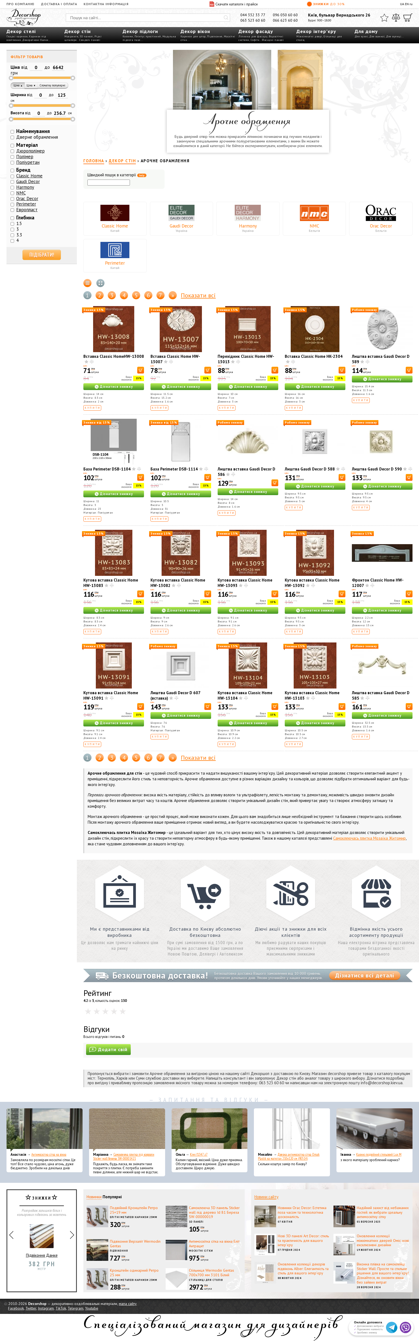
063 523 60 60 (252, 20)
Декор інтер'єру (316, 31)
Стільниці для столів (206, 1279)
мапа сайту (128, 1303)
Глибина (25, 217)
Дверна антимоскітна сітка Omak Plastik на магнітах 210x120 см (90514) (288, 1156)
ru (411, 4)
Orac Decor (381, 226)
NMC (314, 226)
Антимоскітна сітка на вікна (48, 1154)
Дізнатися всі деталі (364, 975)
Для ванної (377, 36)
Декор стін (77, 31)
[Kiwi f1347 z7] (210, 1130)
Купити (93, 407)
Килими (128, 36)
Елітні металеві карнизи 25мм (133, 1217)
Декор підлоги (140, 31)
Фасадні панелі (273, 40)
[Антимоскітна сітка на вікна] (44, 1130)
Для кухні (361, 36)
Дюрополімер (30, 151)
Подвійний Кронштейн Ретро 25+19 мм (134, 1210)
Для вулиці (393, 36)
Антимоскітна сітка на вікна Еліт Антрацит (214, 1243)
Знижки (326, 4)
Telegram (75, 1308)
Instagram (46, 1308)
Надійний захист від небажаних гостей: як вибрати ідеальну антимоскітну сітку (383, 1212)
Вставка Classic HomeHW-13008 (113, 356)
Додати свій (108, 1049)
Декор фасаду (255, 31)
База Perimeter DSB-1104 (107, 469)
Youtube (91, 1308)
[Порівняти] (396, 18)
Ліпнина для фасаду (252, 36)
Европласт (27, 210)
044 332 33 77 (252, 14)
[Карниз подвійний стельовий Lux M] (374, 1130)
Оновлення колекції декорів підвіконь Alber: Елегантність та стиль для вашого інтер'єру (303, 1269)
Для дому (366, 31)
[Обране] (384, 18)
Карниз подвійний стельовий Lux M (378, 1154)
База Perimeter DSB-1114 (174, 469)
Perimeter (115, 263)
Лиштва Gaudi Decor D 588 (310, 469)
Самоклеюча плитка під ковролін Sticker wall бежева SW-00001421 (123, 1156)
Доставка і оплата (59, 4)
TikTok (60, 1308)
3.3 (19, 235)
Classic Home (115, 226)
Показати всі (198, 295)
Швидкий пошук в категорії (116, 175)
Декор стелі (21, 31)
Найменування (33, 131)
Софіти (255, 40)
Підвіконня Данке (41, 1238)
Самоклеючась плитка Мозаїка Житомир (369, 838)
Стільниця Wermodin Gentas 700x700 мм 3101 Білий (211, 1272)
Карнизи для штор (193, 36)
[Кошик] (408, 18)
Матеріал (27, 145)
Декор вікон (195, 31)
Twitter (30, 1308)
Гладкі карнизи (17, 36)
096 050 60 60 (285, 14)
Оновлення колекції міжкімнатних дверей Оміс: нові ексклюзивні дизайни (383, 1240)
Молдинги (71, 36)
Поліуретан (28, 162)
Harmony (248, 226)
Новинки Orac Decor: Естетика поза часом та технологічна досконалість (302, 1212)
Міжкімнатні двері (309, 36)
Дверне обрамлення (37, 137)
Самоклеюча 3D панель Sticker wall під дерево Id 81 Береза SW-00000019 (214, 1212)
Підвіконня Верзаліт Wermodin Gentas (135, 1243)
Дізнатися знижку (116, 386)
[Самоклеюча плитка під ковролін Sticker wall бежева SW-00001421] (127, 1130)
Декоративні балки (35, 40)
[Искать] (226, 17)
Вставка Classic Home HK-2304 (314, 356)
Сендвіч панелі (89, 40)
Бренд (23, 170)
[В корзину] (140, 370)
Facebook (16, 1308)
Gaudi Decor (181, 226)
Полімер (24, 157)
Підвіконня (214, 36)
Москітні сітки (201, 1250)
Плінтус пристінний (148, 36)
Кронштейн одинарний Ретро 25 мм (134, 1272)
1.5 (19, 223)
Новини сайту (266, 1196)
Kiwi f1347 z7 (199, 1154)
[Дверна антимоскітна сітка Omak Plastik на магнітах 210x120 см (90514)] (292, 1130)
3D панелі (86, 36)
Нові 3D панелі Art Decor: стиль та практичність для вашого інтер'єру (303, 1240)
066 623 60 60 (285, 20)
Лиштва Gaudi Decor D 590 (377, 469)
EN (407, 4)
